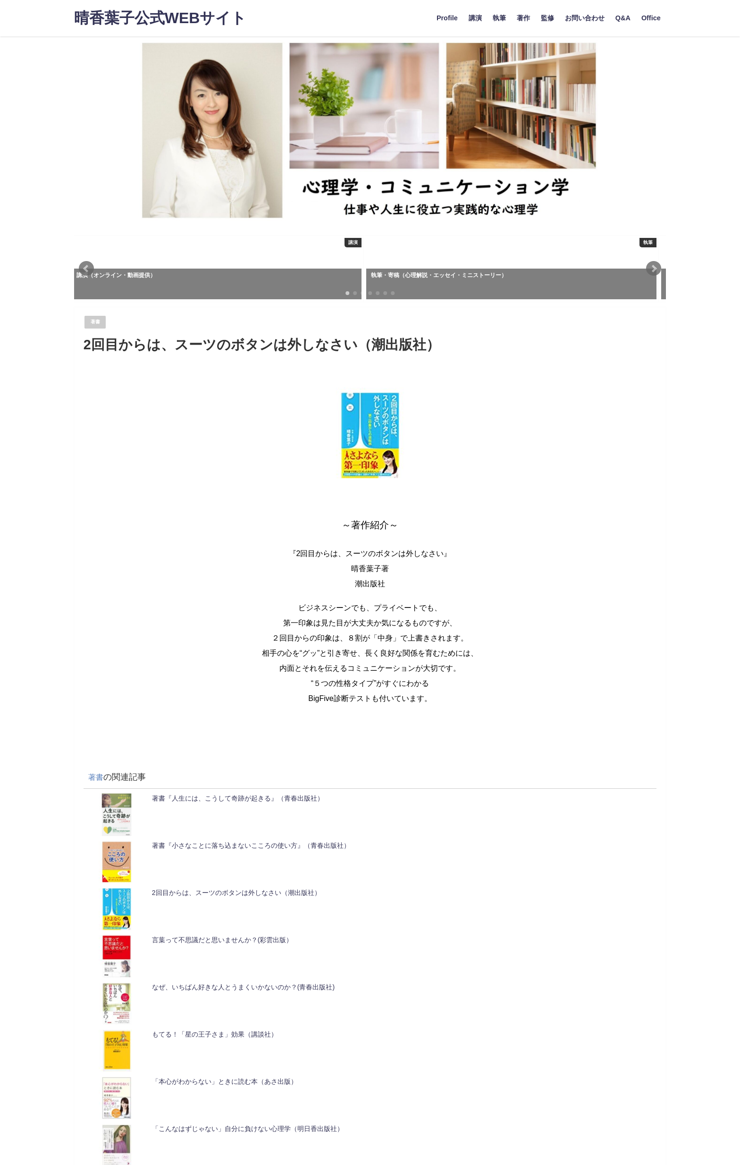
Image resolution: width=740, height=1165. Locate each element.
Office (651, 18)
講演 (475, 18)
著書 (97, 322)
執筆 (499, 18)
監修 (547, 18)
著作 (523, 18)
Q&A (623, 18)
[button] (86, 268)
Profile (447, 18)
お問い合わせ (585, 18)
